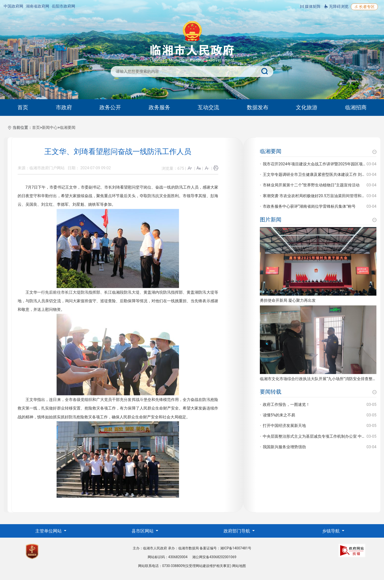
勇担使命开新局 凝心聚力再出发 (288, 300)
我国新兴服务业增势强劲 (284, 447)
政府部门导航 (237, 530)
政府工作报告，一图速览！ (286, 404)
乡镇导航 (331, 530)
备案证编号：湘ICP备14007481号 (225, 548)
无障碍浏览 (336, 6)
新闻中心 (50, 127)
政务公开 (110, 107)
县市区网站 (143, 530)
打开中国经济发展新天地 (284, 425)
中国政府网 (13, 6)
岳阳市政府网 (63, 6)
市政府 (64, 107)
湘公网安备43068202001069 (214, 557)
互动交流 (208, 107)
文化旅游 (306, 107)
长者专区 (364, 6)
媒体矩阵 (310, 6)
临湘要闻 (67, 127)
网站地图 (239, 566)
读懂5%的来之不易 (279, 415)
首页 (22, 107)
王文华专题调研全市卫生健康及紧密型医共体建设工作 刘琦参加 (318, 174)
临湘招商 (356, 107)
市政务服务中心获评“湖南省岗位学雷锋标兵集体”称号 (309, 206)
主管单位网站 (49, 530)
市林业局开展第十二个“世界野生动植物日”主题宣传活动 (311, 185)
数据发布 (257, 107)
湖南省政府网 (37, 6)
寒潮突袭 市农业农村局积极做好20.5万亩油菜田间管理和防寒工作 (320, 195)
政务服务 (159, 107)
